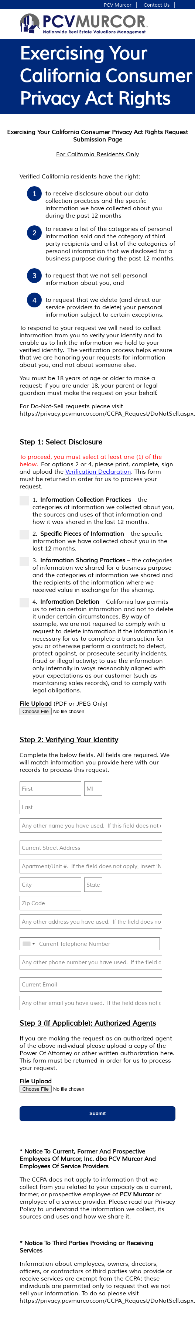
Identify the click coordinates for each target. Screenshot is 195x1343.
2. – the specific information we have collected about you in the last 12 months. (93, 541)
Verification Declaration (98, 471)
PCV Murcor (117, 5)
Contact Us (157, 5)
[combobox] (28, 944)
